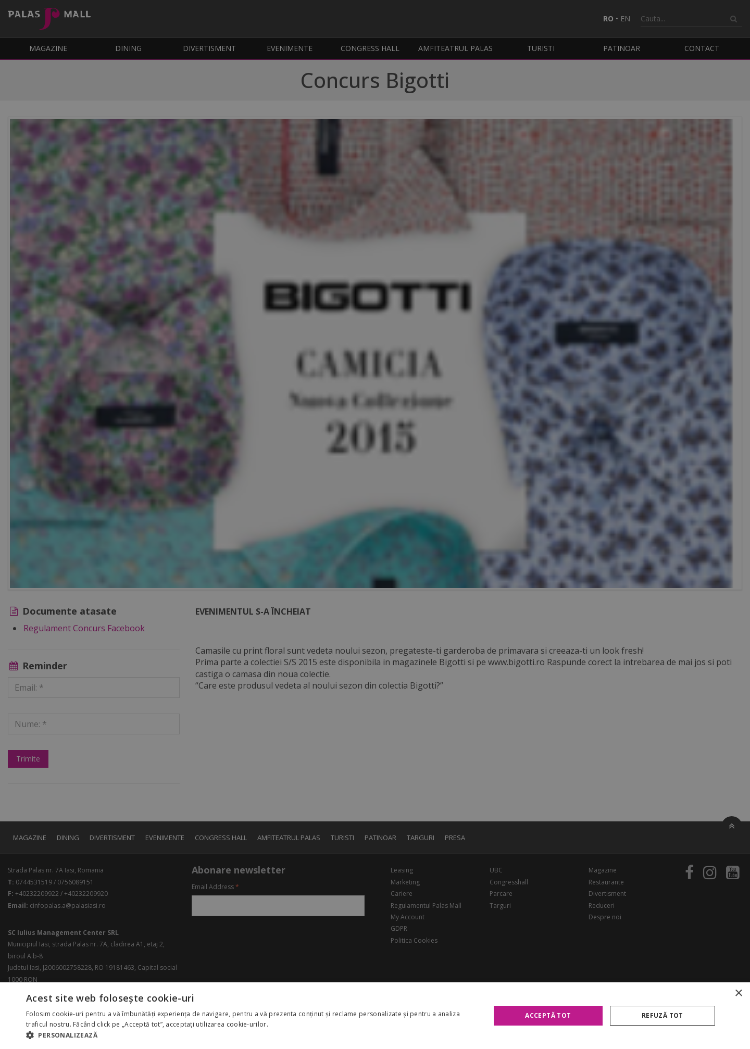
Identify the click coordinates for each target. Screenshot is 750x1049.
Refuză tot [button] (662, 1015)
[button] (251, 1035)
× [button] (738, 993)
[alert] (375, 524)
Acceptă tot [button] (548, 1015)
